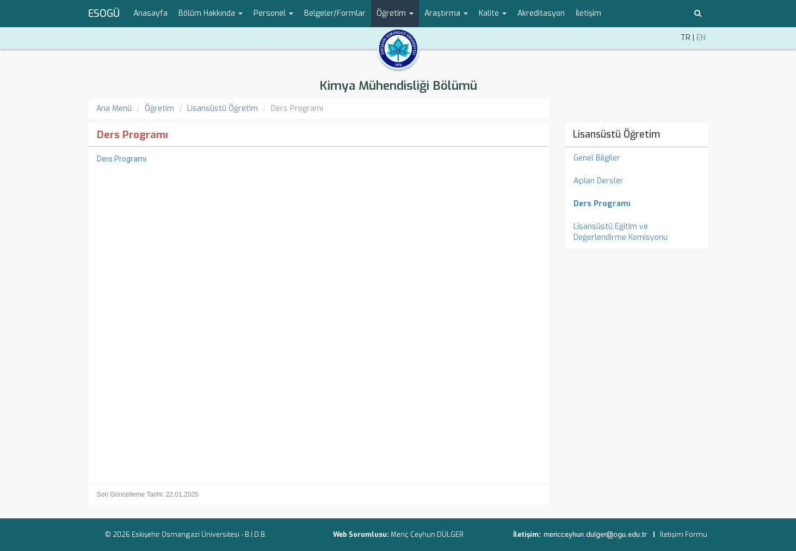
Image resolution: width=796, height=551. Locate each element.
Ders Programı (121, 158)
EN (701, 38)
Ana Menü (114, 108)
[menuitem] (636, 204)
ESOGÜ (104, 13)
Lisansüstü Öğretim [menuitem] (616, 134)
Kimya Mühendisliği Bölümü (398, 86)
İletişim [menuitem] (588, 13)
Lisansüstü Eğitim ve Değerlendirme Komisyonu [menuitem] (620, 232)
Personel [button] (273, 13)
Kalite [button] (493, 13)
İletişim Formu (683, 534)
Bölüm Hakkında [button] (210, 13)
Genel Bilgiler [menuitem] (596, 158)
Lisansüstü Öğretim (222, 108)
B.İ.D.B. (256, 534)
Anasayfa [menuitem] (150, 13)
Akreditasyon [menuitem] (541, 13)
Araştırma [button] (446, 13)
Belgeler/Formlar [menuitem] (335, 13)
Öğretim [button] (395, 13)
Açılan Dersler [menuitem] (598, 181)
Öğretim (159, 108)
